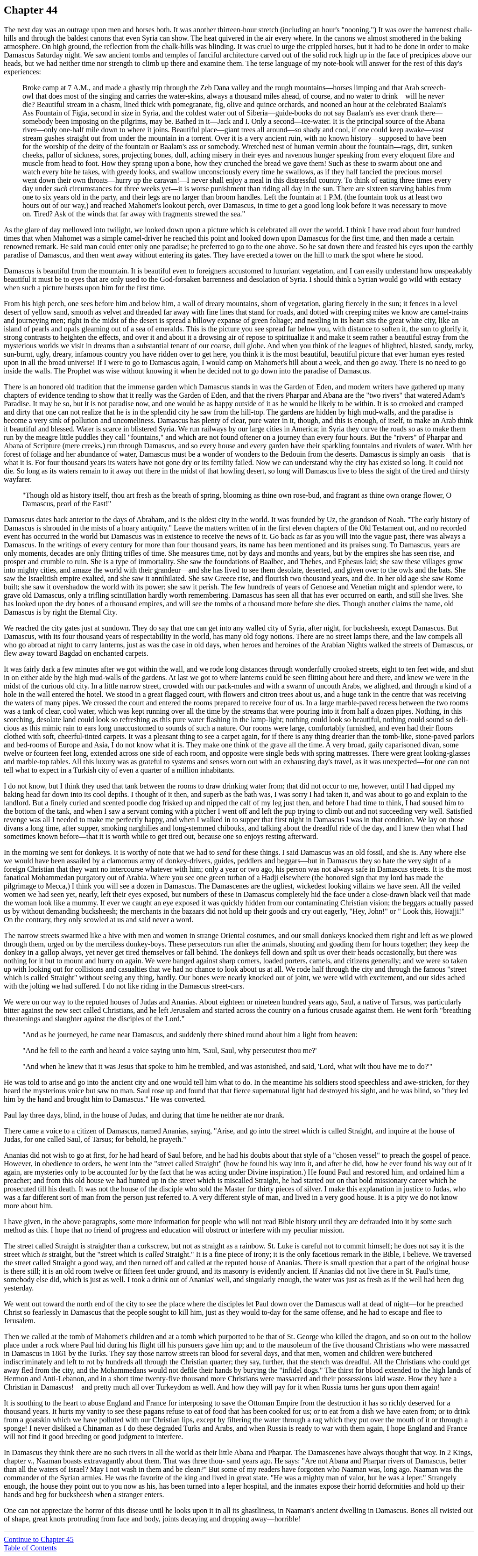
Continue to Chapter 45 (39, 1539)
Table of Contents (30, 1548)
